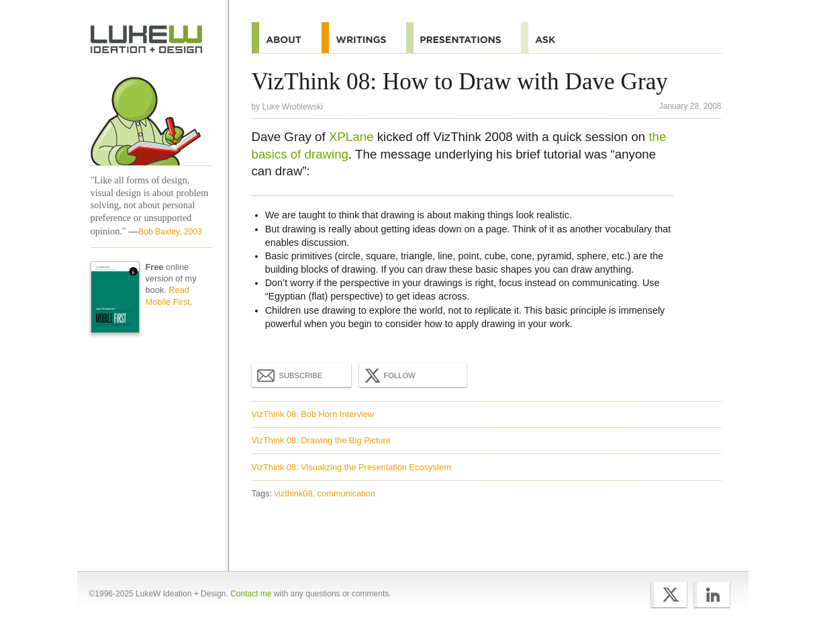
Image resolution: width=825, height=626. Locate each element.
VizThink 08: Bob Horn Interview (313, 414)
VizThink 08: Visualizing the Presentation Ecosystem (352, 467)
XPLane (351, 137)
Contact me (250, 593)
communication (346, 493)
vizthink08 (294, 493)
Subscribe (290, 375)
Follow (389, 375)
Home (147, 40)
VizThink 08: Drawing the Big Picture (321, 440)
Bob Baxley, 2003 (170, 231)
